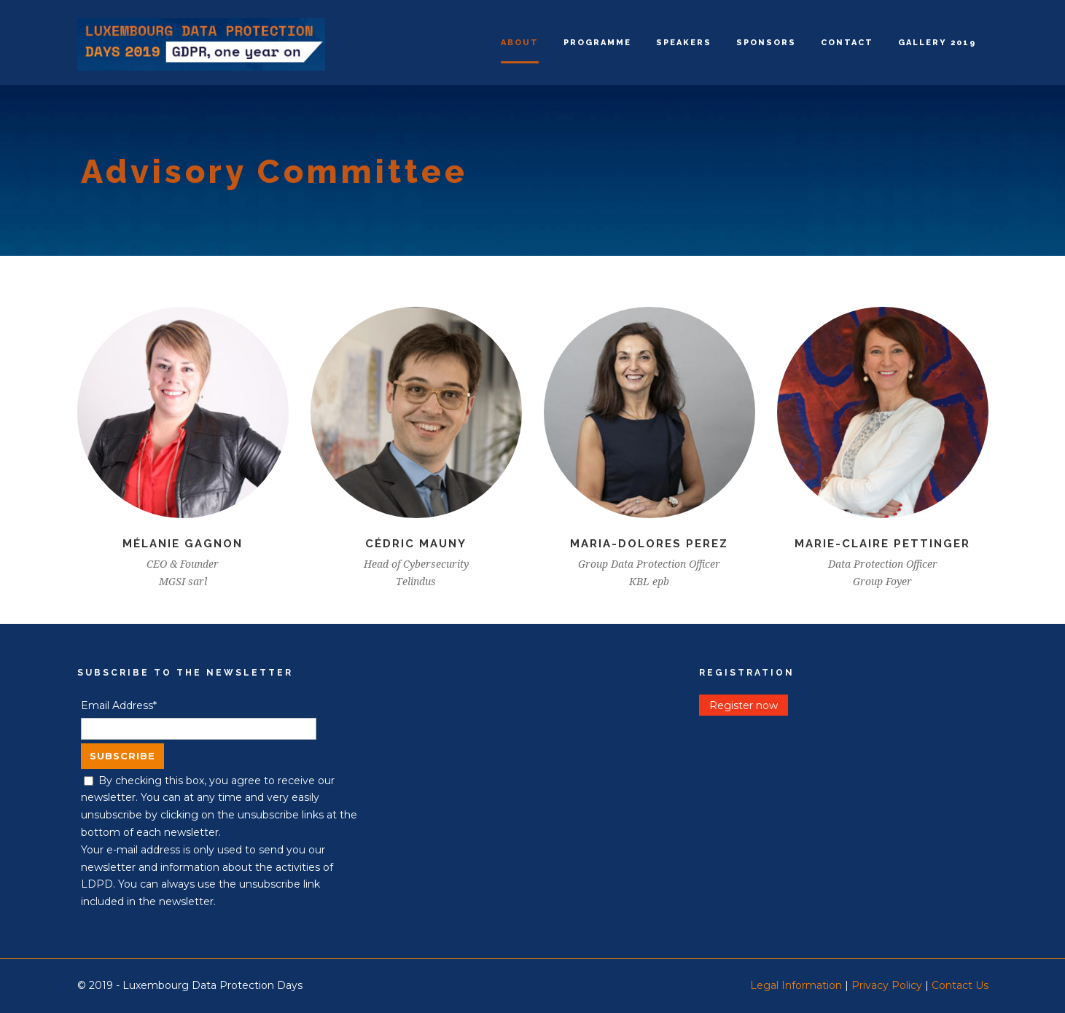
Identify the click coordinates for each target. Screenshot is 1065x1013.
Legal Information (796, 985)
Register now (743, 705)
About (520, 42)
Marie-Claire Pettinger (882, 543)
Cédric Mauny (416, 543)
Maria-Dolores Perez (649, 543)
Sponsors (766, 42)
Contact (847, 42)
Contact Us (960, 985)
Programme (597, 42)
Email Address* (119, 705)
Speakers (683, 42)
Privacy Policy (886, 985)
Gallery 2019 (937, 42)
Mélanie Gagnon (182, 543)
